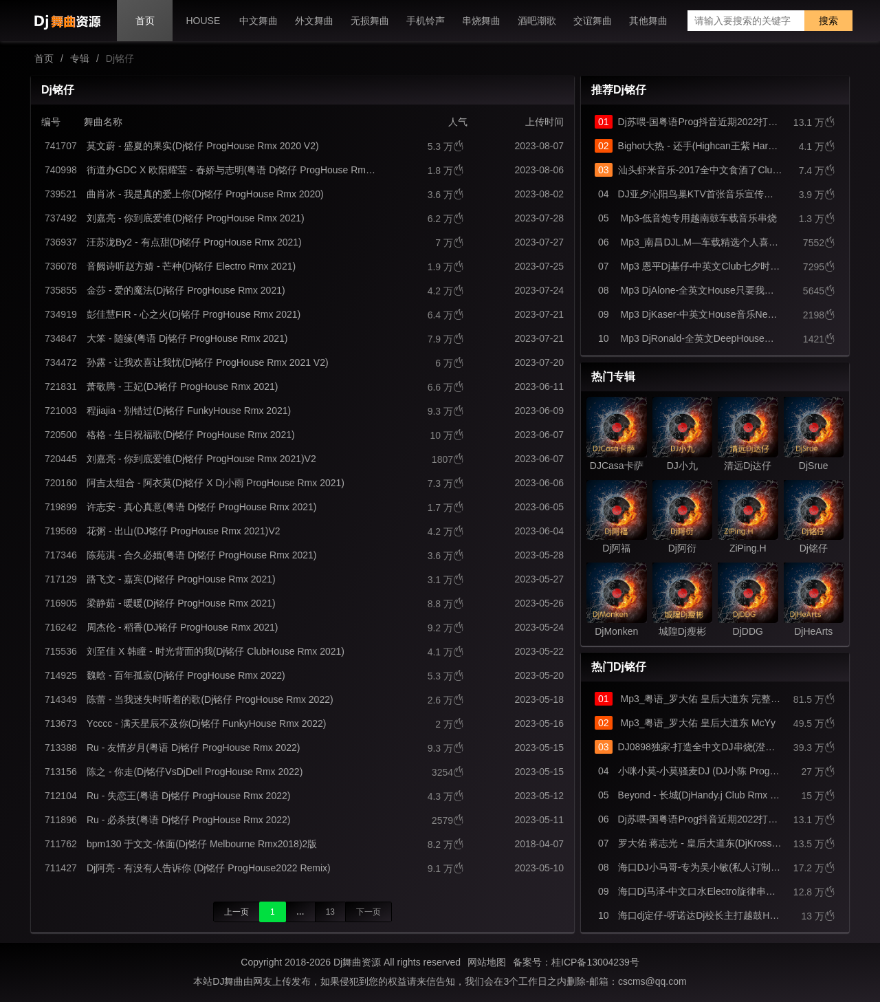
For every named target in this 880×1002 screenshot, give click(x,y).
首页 (44, 58)
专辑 (79, 58)
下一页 (368, 912)
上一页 (236, 912)
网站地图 (487, 962)
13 (330, 912)
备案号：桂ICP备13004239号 (576, 962)
